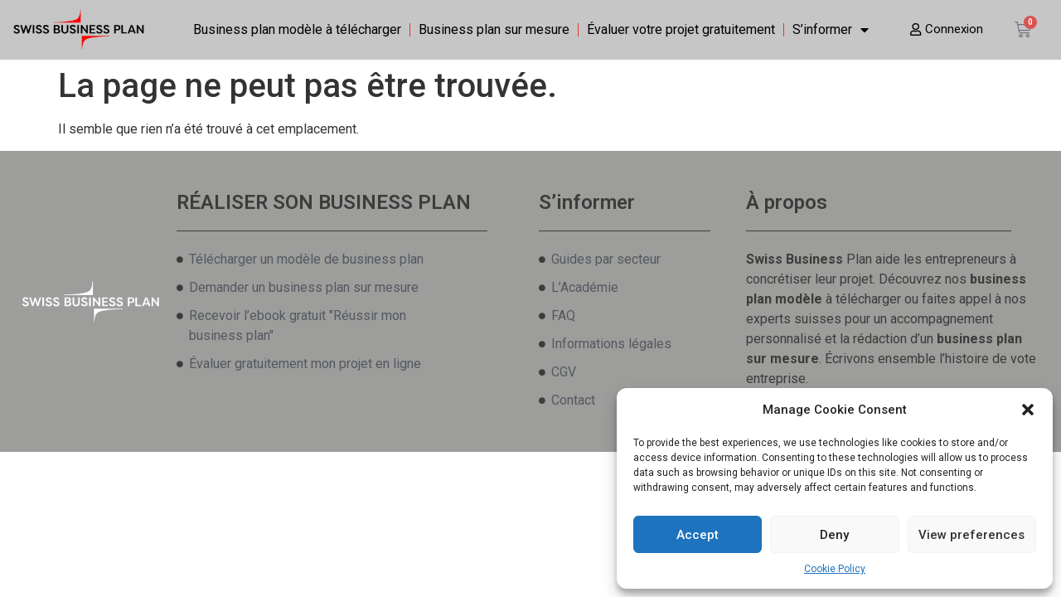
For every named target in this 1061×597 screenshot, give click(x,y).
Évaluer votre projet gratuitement (681, 29)
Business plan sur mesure (494, 29)
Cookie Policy (834, 569)
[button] (1028, 409)
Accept (697, 534)
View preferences (971, 534)
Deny (834, 534)
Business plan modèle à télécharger (297, 29)
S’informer (830, 30)
